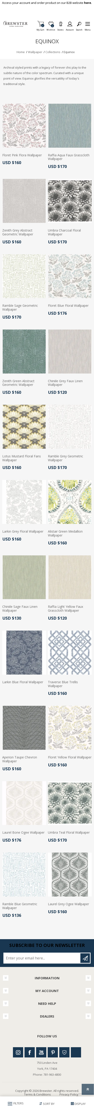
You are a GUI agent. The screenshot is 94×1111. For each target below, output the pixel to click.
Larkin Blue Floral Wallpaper (22, 682)
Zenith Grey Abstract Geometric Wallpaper (17, 232)
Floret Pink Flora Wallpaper (22, 155)
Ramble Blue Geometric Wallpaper (19, 906)
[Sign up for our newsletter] (42, 958)
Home (21, 52)
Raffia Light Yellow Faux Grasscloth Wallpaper (65, 609)
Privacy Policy (68, 1094)
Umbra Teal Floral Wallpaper (69, 833)
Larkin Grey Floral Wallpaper (22, 532)
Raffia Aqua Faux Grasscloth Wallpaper (68, 157)
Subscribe (85, 958)
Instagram (18, 1052)
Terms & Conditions (37, 1094)
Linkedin (76, 1052)
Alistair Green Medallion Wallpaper (65, 533)
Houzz (64, 1052)
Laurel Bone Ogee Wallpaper (23, 833)
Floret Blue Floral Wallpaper (68, 306)
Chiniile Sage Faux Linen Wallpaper (19, 609)
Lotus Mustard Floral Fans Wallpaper (21, 458)
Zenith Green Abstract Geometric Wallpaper (18, 383)
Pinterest (53, 1052)
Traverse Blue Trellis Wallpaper (63, 684)
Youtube (41, 1052)
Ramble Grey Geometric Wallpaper (65, 458)
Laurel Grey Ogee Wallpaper (68, 904)
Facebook (30, 1052)
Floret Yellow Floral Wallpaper (70, 757)
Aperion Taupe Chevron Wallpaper (19, 759)
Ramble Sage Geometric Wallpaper (20, 308)
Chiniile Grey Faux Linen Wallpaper (65, 383)
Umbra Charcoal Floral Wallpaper (64, 232)
